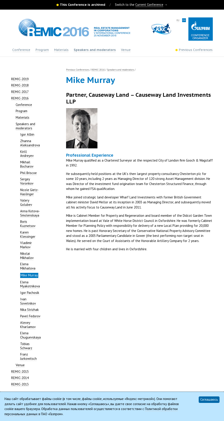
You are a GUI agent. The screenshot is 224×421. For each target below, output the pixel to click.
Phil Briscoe (28, 173)
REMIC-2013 (20, 384)
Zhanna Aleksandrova (30, 143)
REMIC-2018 (20, 85)
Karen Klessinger (27, 234)
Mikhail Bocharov (26, 164)
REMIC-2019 (20, 79)
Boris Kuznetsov (27, 223)
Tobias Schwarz (26, 346)
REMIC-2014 (20, 378)
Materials (61, 50)
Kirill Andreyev (27, 153)
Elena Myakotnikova (30, 284)
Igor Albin (27, 134)
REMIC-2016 (20, 98)
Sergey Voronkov (26, 181)
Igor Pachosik (29, 292)
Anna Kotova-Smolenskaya (30, 213)
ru (178, 20)
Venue (126, 50)
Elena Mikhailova (27, 266)
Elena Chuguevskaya (30, 335)
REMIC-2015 (20, 371)
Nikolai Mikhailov (27, 255)
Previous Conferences (77, 69)
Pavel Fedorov (30, 316)
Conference (21, 50)
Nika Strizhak (29, 309)
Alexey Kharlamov (28, 324)
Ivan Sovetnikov (28, 301)
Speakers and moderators (95, 50)
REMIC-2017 (20, 92)
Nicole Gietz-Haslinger (29, 192)
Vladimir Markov (26, 245)
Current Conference (149, 4)
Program (42, 50)
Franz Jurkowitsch (28, 356)
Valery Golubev (26, 202)
